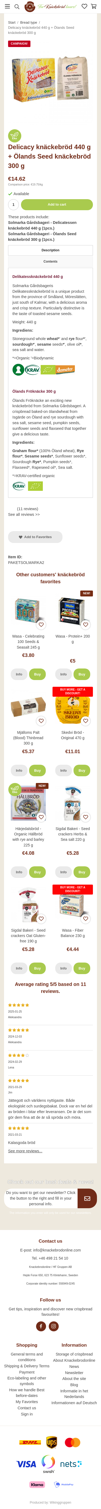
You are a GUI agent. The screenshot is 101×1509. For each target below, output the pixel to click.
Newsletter (74, 1373)
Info (19, 674)
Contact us (27, 1408)
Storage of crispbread (74, 1354)
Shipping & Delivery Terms (27, 1366)
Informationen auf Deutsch (74, 1403)
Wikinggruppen (60, 1502)
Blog (74, 1385)
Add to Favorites (35, 537)
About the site (74, 1378)
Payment (26, 1372)
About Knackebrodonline (74, 1360)
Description (50, 250)
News (74, 1366)
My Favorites (27, 1402)
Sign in (27, 1414)
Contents (51, 261)
